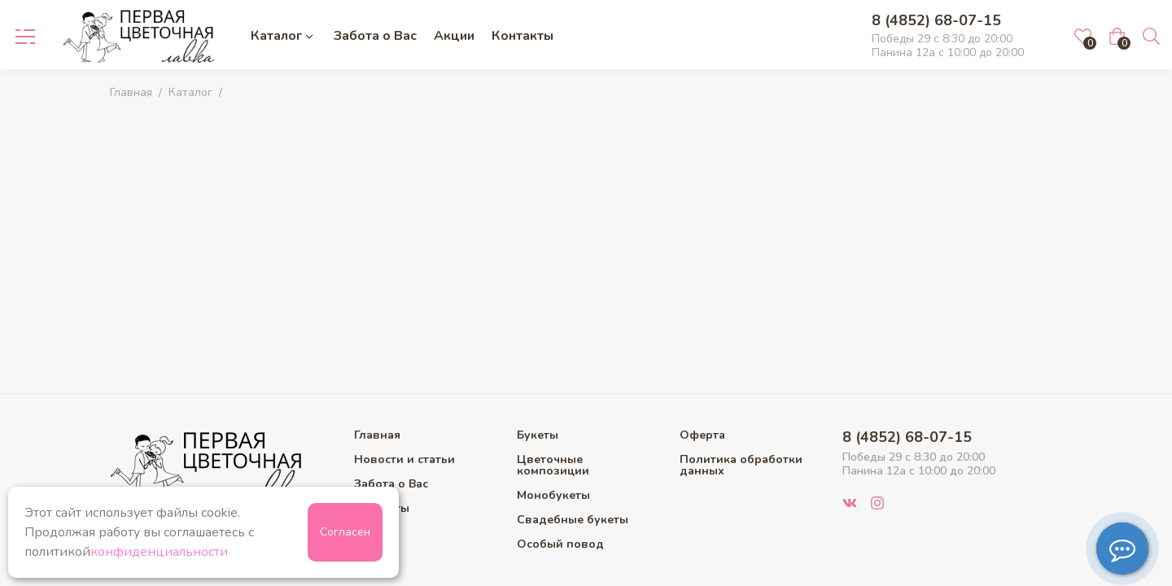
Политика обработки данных (741, 465)
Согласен (345, 532)
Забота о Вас (375, 36)
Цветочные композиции (553, 465)
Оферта (702, 435)
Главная (131, 92)
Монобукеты (553, 495)
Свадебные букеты (572, 520)
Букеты (537, 435)
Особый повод (560, 544)
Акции (454, 36)
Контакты (522, 36)
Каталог (284, 36)
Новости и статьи (404, 460)
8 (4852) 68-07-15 (936, 20)
